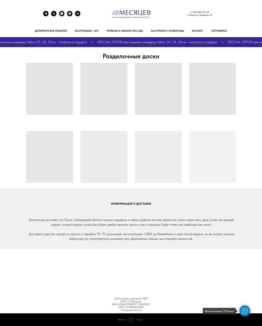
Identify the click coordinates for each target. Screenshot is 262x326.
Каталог (197, 30)
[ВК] (77, 15)
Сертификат (219, 30)
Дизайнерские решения (51, 30)
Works (126, 286)
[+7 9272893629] (61, 15)
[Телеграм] (46, 15)
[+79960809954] (53, 15)
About (97, 286)
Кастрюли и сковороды (167, 30)
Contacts (163, 286)
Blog (137, 286)
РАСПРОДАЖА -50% (86, 30)
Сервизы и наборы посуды (124, 30)
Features (111, 286)
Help (149, 286)
